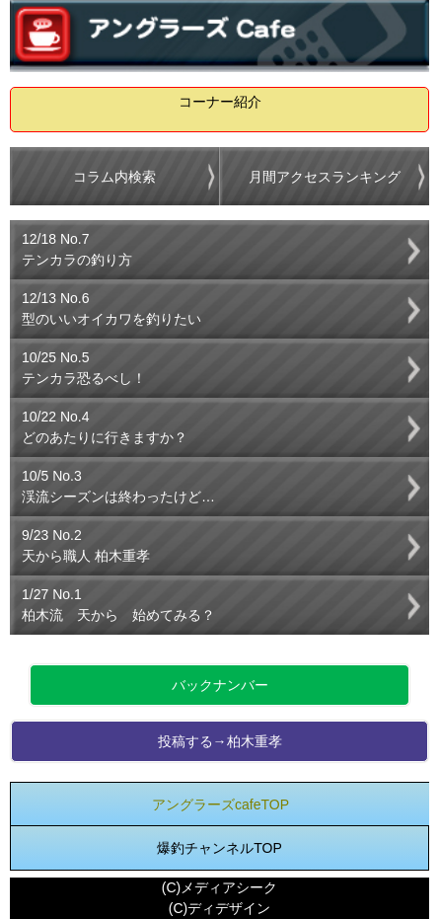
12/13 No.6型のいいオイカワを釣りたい (111, 308)
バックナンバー (220, 685)
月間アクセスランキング (325, 177)
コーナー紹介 (220, 102)
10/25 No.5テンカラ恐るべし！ (84, 367)
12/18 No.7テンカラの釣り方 (77, 249)
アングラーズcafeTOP (220, 804)
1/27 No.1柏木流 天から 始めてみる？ (118, 604)
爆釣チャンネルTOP (219, 848)
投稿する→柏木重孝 (220, 741)
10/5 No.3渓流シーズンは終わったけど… (118, 486)
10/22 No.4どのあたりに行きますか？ (104, 427)
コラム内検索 (114, 177)
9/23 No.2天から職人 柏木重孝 (86, 545)
